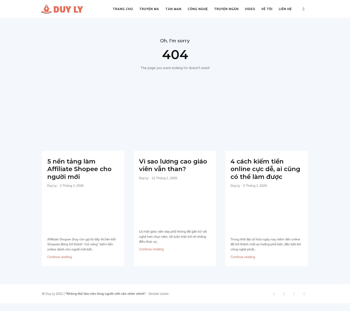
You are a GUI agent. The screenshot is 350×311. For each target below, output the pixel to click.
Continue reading (59, 257)
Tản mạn (173, 9)
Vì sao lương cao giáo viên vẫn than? (175, 165)
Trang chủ (123, 9)
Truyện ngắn (226, 9)
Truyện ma (149, 9)
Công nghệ (198, 9)
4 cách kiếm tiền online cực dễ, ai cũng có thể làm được (259, 173)
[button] (303, 9)
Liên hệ (285, 9)
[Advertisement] (175, 104)
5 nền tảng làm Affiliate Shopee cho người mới (81, 169)
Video (250, 9)
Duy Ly (52, 186)
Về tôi (267, 9)
